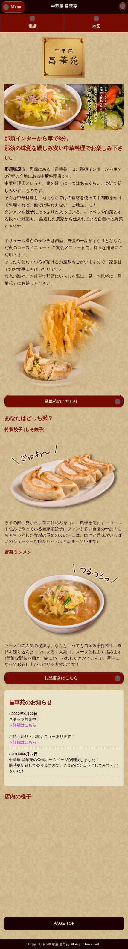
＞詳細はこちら (22, 725)
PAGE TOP (63, 923)
